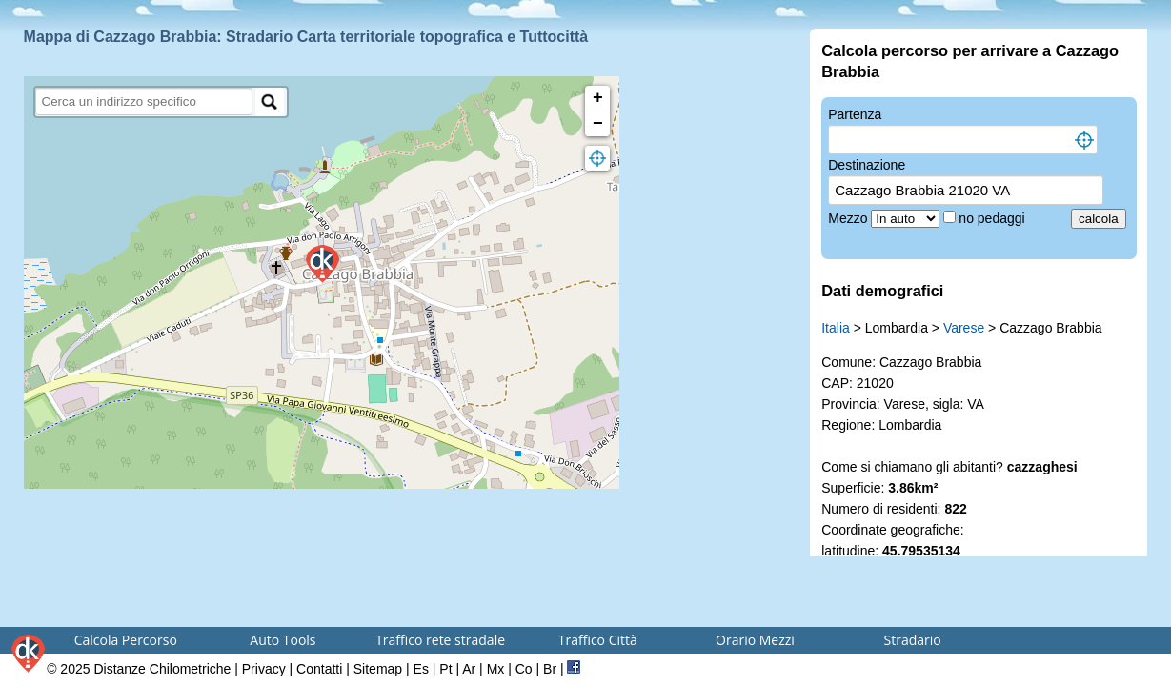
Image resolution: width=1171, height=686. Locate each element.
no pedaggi (993, 218)
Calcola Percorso (125, 640)
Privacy (264, 668)
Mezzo (849, 218)
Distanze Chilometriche (162, 668)
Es (421, 668)
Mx (496, 668)
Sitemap (377, 668)
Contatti (319, 668)
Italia (835, 327)
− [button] (598, 123)
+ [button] (598, 98)
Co (524, 668)
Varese (963, 327)
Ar (468, 668)
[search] (144, 101)
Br (549, 668)
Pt (445, 668)
